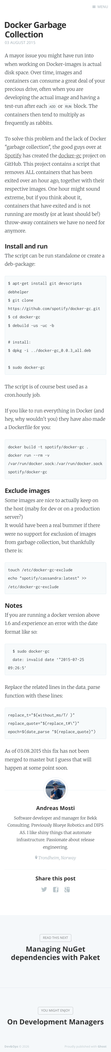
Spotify (13, 156)
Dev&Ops (11, 1046)
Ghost (102, 1046)
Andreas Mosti (55, 808)
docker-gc (69, 156)
